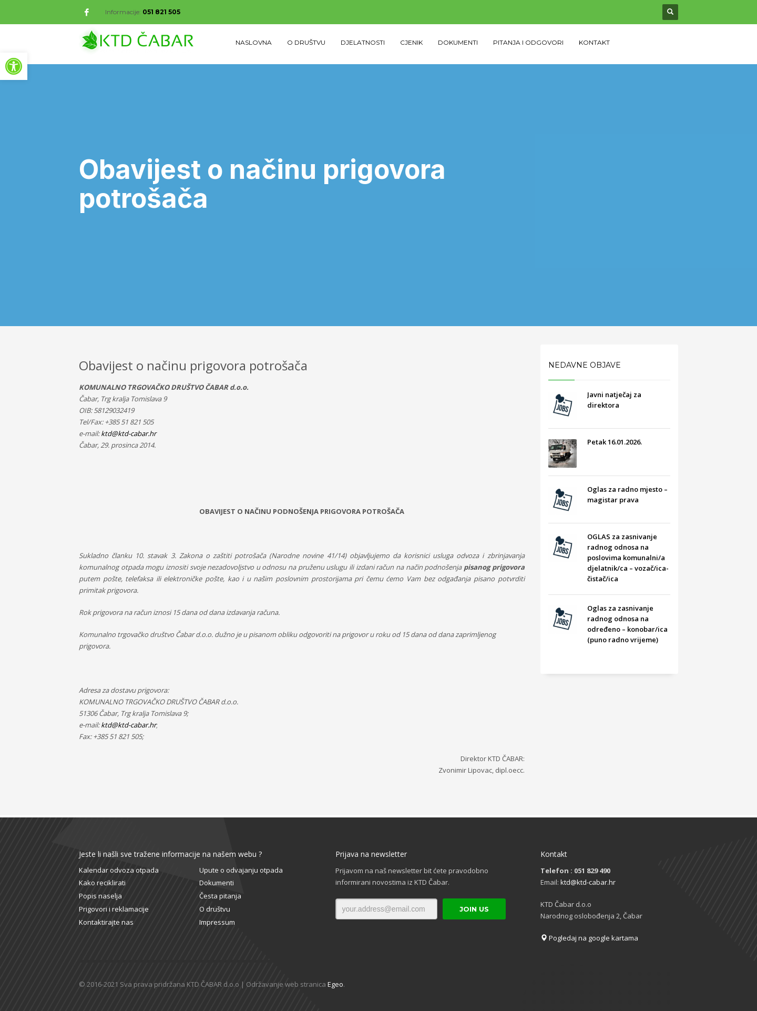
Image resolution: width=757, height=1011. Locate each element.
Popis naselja (100, 896)
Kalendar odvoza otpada (119, 870)
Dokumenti (216, 882)
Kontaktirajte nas (106, 922)
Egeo (335, 984)
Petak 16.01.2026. (614, 442)
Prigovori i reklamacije (114, 909)
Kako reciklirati (102, 882)
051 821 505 (161, 12)
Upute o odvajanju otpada (241, 870)
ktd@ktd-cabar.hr (588, 882)
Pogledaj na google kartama (589, 938)
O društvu (214, 909)
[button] (13, 66)
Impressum (217, 922)
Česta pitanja (220, 896)
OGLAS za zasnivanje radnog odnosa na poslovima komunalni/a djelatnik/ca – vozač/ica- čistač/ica (628, 557)
